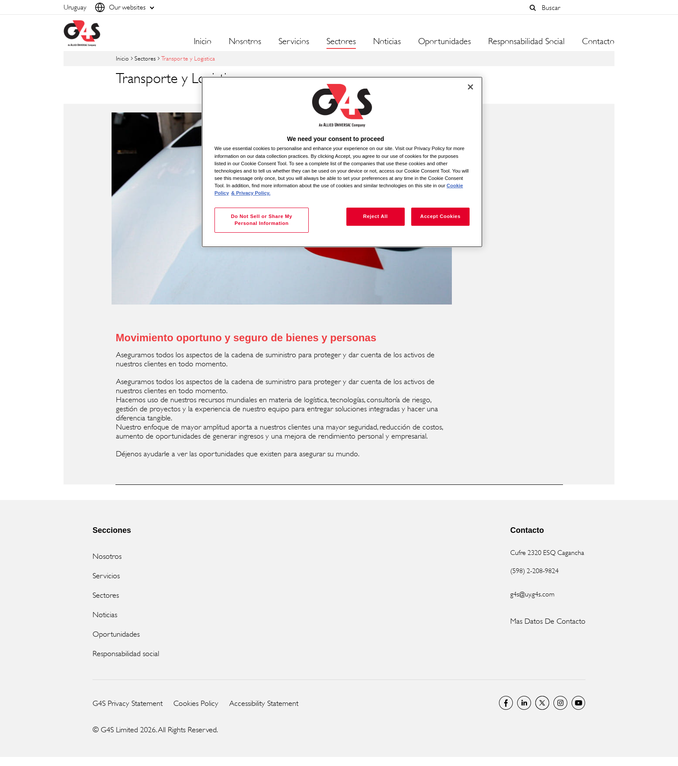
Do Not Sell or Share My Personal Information (261, 220)
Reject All (375, 216)
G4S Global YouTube (578, 703)
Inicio (202, 41)
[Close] (470, 86)
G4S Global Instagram (560, 703)
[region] (342, 162)
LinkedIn (524, 703)
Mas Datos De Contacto (547, 621)
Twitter (542, 703)
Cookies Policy (195, 703)
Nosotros (107, 556)
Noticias (105, 614)
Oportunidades (444, 41)
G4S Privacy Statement (128, 703)
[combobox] (575, 7)
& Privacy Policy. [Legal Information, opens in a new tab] (251, 193)
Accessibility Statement (263, 703)
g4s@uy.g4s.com (532, 594)
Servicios (106, 575)
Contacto (598, 41)
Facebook (506, 703)
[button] (532, 8)
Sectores (145, 58)
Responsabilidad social (126, 653)
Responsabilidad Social (526, 41)
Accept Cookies (440, 216)
